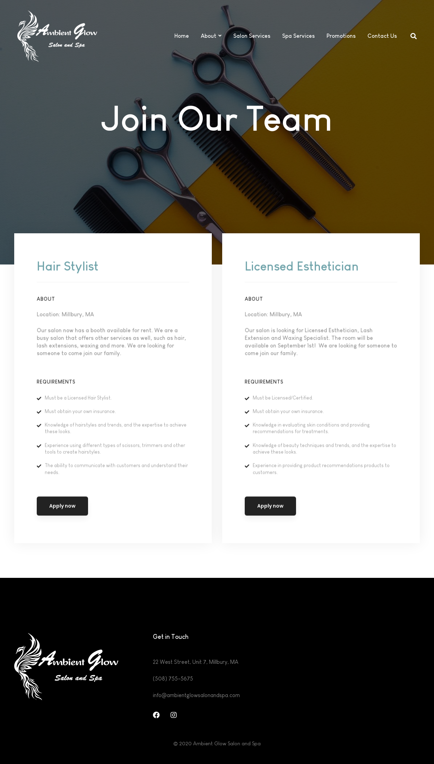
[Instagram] (173, 715)
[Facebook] (156, 715)
